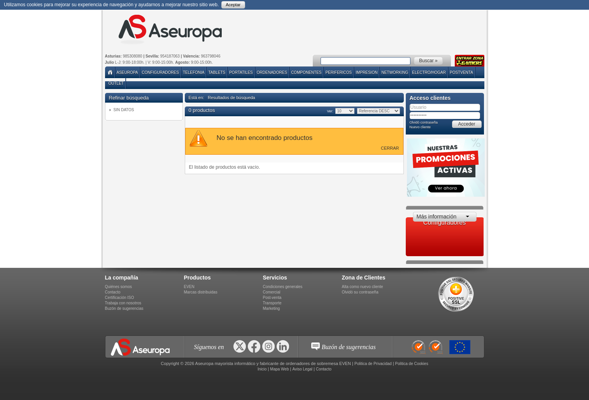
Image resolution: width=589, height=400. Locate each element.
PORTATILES (241, 72)
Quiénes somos (118, 287)
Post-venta (272, 297)
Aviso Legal (302, 369)
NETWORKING (394, 72)
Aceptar (233, 4)
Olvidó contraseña (424, 122)
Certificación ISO (119, 297)
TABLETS (216, 72)
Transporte (272, 303)
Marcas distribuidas (200, 292)
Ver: (330, 111)
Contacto (113, 292)
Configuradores (160, 72)
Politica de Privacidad (373, 364)
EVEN (189, 287)
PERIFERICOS (338, 72)
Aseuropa (127, 72)
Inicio (262, 369)
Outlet (116, 83)
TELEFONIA (194, 72)
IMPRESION (366, 72)
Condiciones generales (283, 287)
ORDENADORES (272, 72)
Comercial (271, 292)
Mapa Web (279, 369)
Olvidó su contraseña (360, 292)
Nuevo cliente (420, 127)
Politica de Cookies (411, 364)
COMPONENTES (306, 72)
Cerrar (390, 148)
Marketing (271, 308)
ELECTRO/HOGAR (429, 72)
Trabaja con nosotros (123, 303)
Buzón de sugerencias (124, 308)
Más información (437, 216)
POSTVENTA (461, 72)
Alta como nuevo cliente (362, 287)
